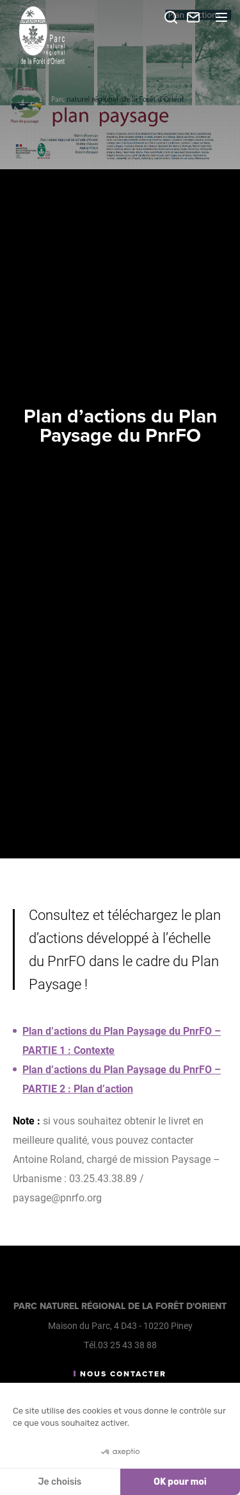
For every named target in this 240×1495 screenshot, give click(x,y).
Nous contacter (123, 1373)
